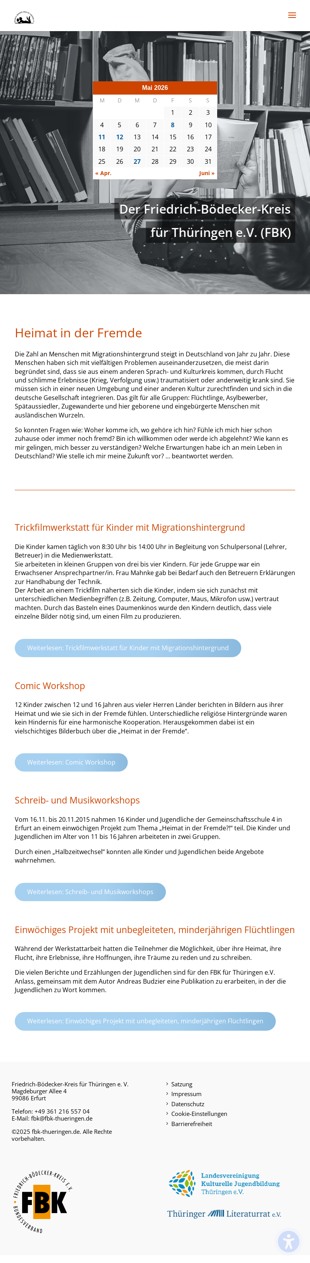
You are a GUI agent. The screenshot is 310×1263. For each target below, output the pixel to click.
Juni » (207, 173)
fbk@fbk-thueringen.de (61, 1118)
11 (101, 137)
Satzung (181, 1084)
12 (119, 137)
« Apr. (103, 173)
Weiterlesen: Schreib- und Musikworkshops (90, 892)
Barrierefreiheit (191, 1124)
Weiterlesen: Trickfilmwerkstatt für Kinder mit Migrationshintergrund (128, 648)
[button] (292, 20)
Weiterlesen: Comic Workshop (71, 762)
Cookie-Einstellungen (199, 1113)
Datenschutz (187, 1104)
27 (137, 161)
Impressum (186, 1094)
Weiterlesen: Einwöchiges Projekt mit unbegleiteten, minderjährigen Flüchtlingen (145, 1021)
